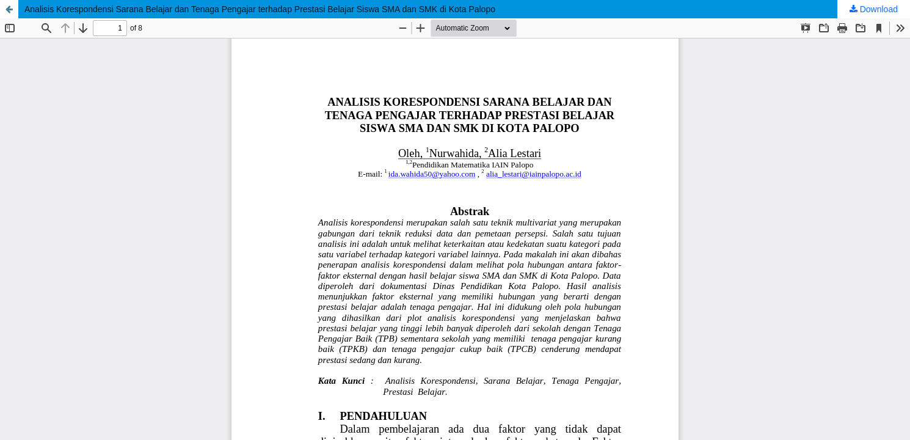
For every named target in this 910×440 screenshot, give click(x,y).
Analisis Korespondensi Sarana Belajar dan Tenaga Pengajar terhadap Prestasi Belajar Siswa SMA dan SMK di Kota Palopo (259, 9)
